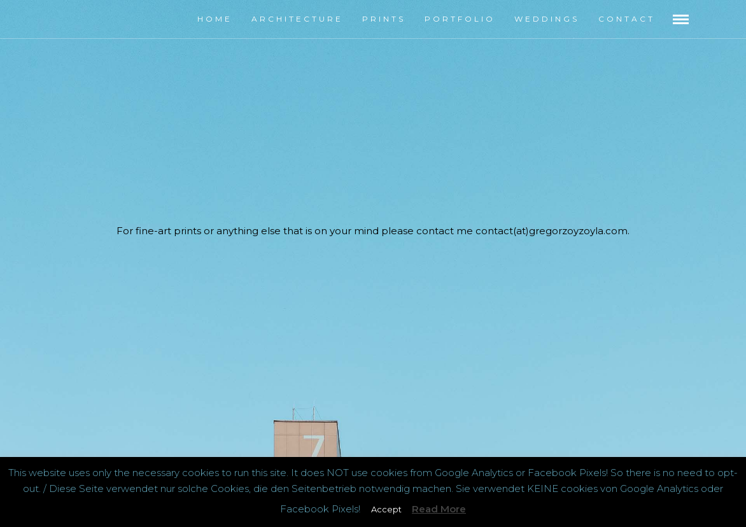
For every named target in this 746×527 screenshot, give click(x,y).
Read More (439, 509)
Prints (383, 19)
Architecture (297, 19)
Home (214, 19)
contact (626, 19)
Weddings (546, 19)
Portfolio (460, 19)
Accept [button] (386, 509)
